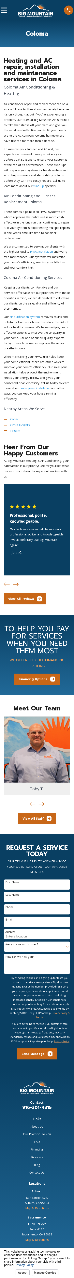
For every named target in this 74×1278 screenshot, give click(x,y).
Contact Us (36, 1172)
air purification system (25, 317)
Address (10, 932)
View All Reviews (25, 598)
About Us (37, 1126)
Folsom (15, 431)
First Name (12, 882)
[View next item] (16, 584)
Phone (9, 907)
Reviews (37, 1157)
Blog (37, 1165)
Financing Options (37, 679)
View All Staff (37, 818)
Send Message (37, 1053)
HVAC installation (41, 251)
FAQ (37, 1142)
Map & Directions (37, 1208)
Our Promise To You (37, 1134)
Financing (37, 1149)
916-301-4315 (37, 1107)
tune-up (38, 186)
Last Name (12, 894)
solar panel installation (36, 388)
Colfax (14, 419)
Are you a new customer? (21, 944)
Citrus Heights (20, 425)
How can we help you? (19, 957)
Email (8, 919)
